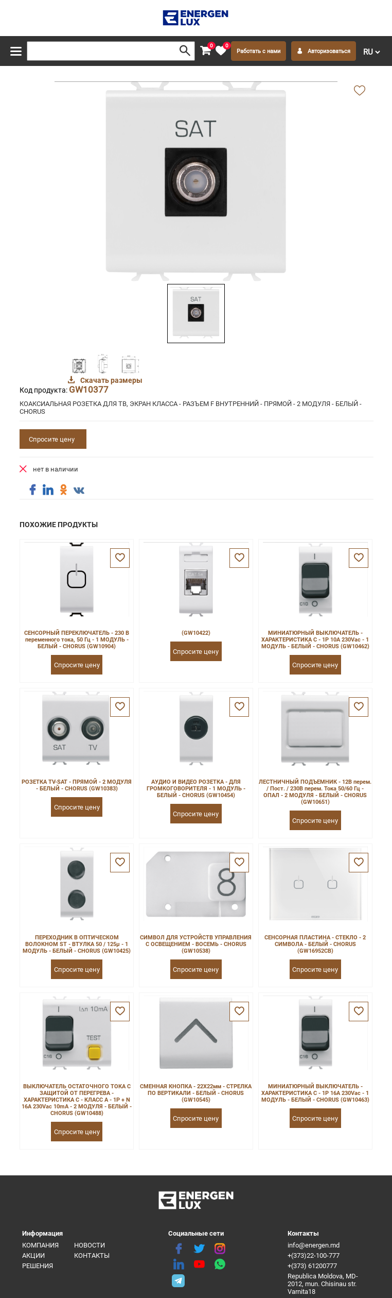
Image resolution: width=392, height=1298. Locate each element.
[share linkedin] (48, 490)
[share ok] (63, 490)
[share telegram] (178, 1280)
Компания (40, 1245)
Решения (37, 1266)
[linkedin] (178, 1264)
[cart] (205, 51)
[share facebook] (32, 490)
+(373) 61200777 (312, 1266)
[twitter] (199, 1249)
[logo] (196, 18)
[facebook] (178, 1249)
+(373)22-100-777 (314, 1255)
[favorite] (221, 51)
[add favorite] (359, 91)
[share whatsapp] (219, 1264)
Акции (33, 1255)
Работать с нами (258, 51)
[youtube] (199, 1264)
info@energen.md (314, 1245)
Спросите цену (52, 439)
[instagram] (219, 1249)
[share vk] (78, 491)
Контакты (92, 1255)
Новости (89, 1245)
